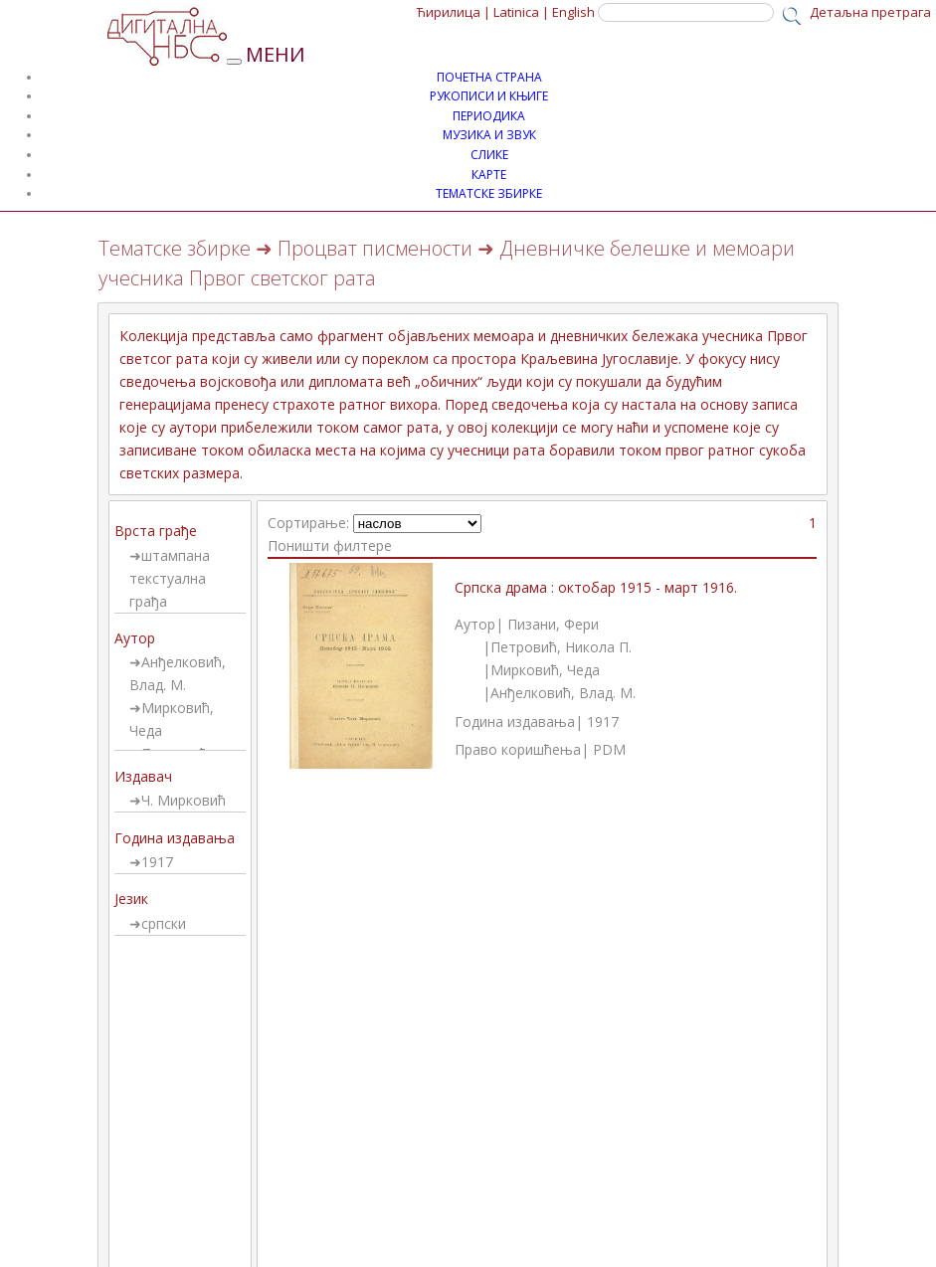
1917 (157, 861)
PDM (609, 749)
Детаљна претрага (870, 12)
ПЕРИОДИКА (489, 115)
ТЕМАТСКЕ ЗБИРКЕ (489, 193)
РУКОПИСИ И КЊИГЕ (489, 96)
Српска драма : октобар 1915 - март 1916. (596, 587)
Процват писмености (375, 248)
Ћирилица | (453, 12)
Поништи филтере (330, 545)
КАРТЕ (488, 174)
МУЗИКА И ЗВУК (489, 134)
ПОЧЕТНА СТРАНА (489, 77)
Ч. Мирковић (183, 800)
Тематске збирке (174, 248)
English (573, 12)
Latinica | (521, 12)
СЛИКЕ (489, 154)
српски (163, 923)
